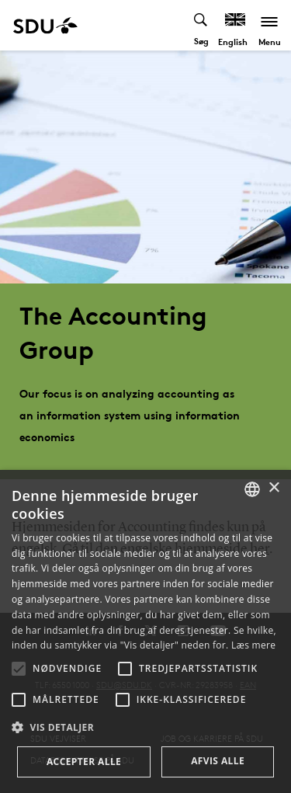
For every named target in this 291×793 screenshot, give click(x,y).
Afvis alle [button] (217, 760)
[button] (18, 668)
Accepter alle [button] (84, 761)
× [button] (273, 488)
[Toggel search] (201, 25)
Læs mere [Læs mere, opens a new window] (253, 645)
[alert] (145, 631)
